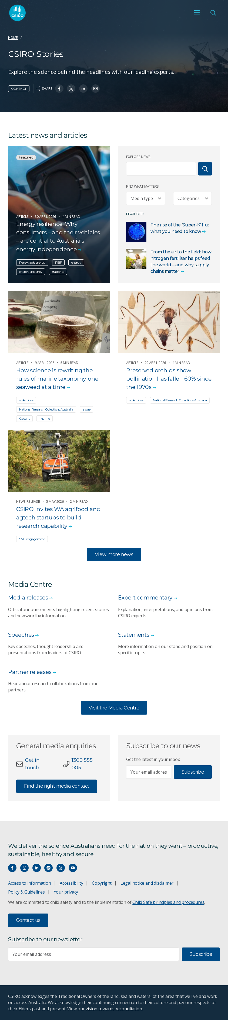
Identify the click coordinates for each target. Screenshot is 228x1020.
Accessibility (71, 883)
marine (44, 418)
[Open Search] (213, 12)
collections (26, 400)
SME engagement (32, 539)
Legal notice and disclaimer (146, 883)
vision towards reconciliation (114, 1009)
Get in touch (32, 764)
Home (13, 37)
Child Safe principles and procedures (168, 902)
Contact (18, 89)
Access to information (29, 883)
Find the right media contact (56, 786)
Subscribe (193, 772)
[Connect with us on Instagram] (24, 868)
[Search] (205, 168)
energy (76, 262)
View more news (114, 554)
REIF (58, 262)
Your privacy (66, 892)
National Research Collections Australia (46, 409)
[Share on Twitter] (71, 88)
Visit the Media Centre (114, 708)
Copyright (102, 883)
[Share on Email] (95, 88)
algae (86, 409)
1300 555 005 (82, 764)
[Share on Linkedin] (83, 88)
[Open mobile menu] (197, 12)
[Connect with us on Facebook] (12, 868)
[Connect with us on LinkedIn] (36, 868)
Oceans (24, 418)
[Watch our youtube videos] (73, 868)
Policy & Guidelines (26, 892)
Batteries (58, 272)
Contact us (28, 920)
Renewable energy (32, 262)
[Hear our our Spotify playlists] (48, 868)
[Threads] (60, 868)
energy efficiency (30, 272)
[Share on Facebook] (59, 88)
